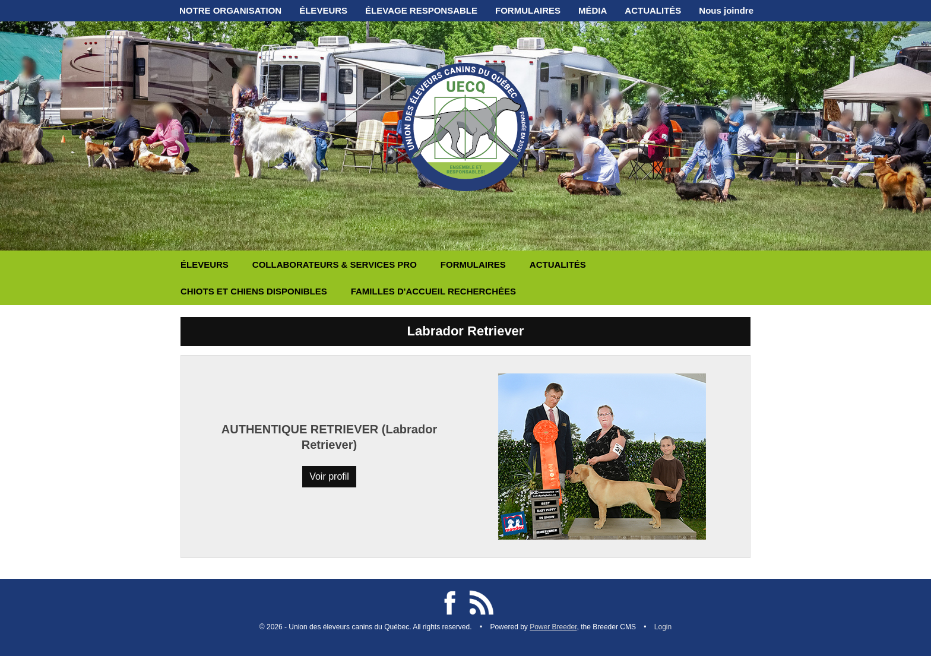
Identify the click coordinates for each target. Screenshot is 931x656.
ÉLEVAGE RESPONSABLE (421, 10)
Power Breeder (553, 627)
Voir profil (329, 476)
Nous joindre (726, 10)
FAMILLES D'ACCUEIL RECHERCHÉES (433, 291)
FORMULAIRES (527, 10)
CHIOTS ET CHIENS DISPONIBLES (253, 291)
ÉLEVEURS (323, 10)
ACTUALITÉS (653, 10)
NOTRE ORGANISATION (230, 10)
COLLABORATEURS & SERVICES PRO (334, 264)
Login (663, 627)
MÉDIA (592, 10)
